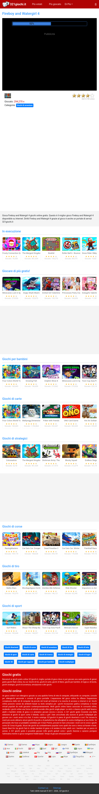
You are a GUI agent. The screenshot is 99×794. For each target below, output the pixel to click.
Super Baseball (91, 628)
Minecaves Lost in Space (13, 293)
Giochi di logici (85, 655)
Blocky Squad (71, 460)
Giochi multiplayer (66, 662)
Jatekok (24, 752)
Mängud (88, 752)
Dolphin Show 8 (51, 381)
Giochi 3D (9, 662)
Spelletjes (90, 745)
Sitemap (57, 788)
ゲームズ (77, 779)
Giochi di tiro (10, 566)
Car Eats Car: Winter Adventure (75, 548)
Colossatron (11, 460)
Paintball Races (91, 548)
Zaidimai (24, 757)
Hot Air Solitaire (91, 420)
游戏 (68, 779)
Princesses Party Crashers (73, 293)
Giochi (19, 748)
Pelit (65, 748)
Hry (48, 752)
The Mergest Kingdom (32, 253)
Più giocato (55, 4)
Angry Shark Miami (31, 293)
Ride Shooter (71, 588)
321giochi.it (18, 4)
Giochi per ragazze (25, 662)
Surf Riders (11, 628)
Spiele (76, 745)
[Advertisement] (49, 57)
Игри (64, 757)
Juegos (62, 745)
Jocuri (11, 752)
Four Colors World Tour (12, 381)
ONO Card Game (71, 420)
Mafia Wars (11, 588)
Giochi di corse (12, 526)
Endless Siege (91, 460)
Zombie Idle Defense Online (54, 588)
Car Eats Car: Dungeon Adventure (36, 548)
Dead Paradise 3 (51, 548)
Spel (43, 748)
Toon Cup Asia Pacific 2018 (54, 628)
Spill (31, 748)
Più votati (37, 4)
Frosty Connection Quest (13, 253)
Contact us (43, 788)
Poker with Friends (51, 420)
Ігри (90, 748)
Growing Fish (31, 381)
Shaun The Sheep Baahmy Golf (35, 628)
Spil (54, 748)
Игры (36, 745)
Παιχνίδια (78, 757)
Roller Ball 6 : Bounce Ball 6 (74, 253)
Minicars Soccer (71, 628)
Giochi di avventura (24, 105)
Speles (10, 757)
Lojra (52, 757)
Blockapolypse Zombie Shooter (35, 588)
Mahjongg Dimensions (32, 420)
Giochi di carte (12, 399)
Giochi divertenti (11, 647)
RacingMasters (11, 548)
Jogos (49, 745)
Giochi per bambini (15, 359)
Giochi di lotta (83, 647)
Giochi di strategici (14, 438)
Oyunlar (39, 757)
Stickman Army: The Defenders (55, 460)
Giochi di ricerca (46, 655)
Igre (59, 752)
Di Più (68, 4)
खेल (61, 779)
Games (9, 745)
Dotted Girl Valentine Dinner (54, 293)
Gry (37, 752)
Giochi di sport (12, 606)
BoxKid (51, 253)
